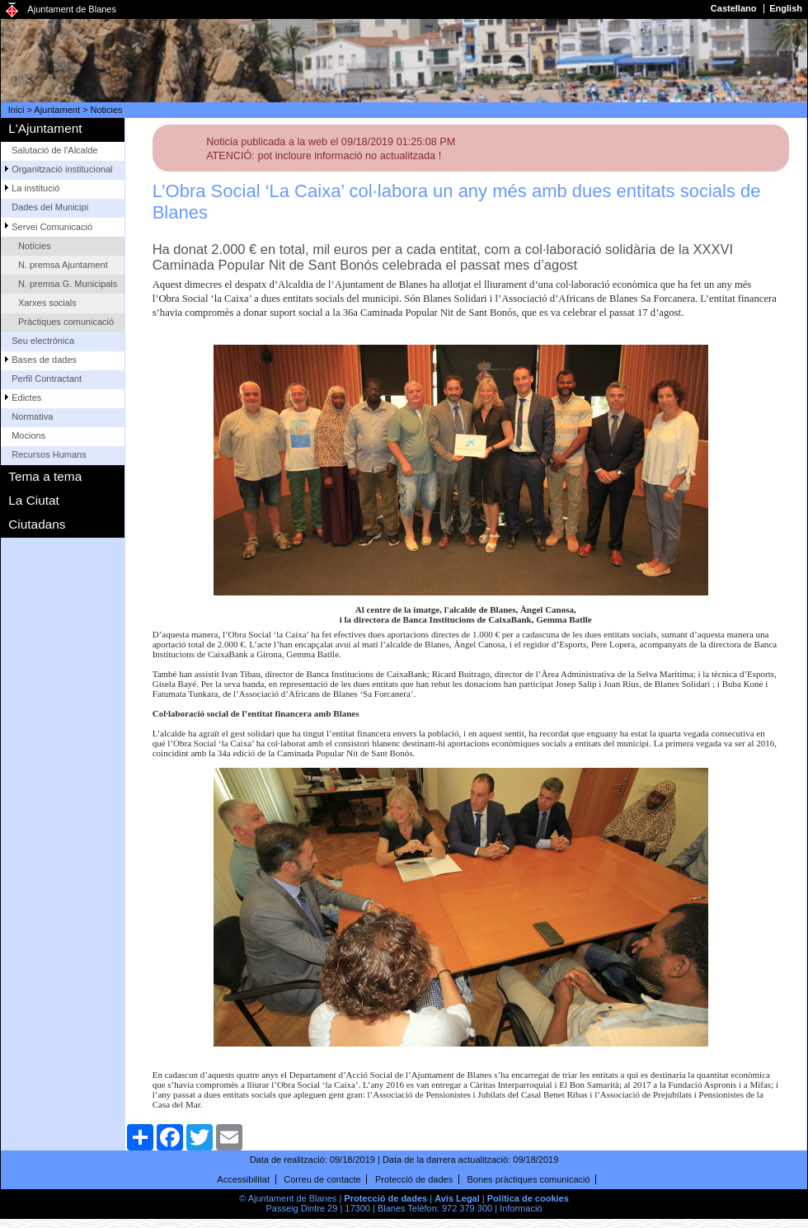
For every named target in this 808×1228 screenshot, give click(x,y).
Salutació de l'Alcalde (54, 150)
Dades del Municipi (50, 207)
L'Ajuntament (45, 128)
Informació (521, 1208)
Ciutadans (36, 524)
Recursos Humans (49, 454)
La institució (35, 188)
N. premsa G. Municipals (67, 284)
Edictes (26, 397)
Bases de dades (44, 360)
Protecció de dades (414, 1179)
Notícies (34, 246)
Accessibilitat (243, 1179)
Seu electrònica (43, 341)
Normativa (32, 416)
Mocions (28, 435)
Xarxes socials (47, 303)
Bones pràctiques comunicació (528, 1179)
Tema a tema (45, 476)
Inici (16, 110)
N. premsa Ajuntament (63, 265)
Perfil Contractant (47, 378)
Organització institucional (62, 169)
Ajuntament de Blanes (71, 9)
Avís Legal (457, 1198)
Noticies (107, 110)
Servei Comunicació (52, 227)
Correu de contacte (322, 1179)
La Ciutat (33, 500)
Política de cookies (528, 1198)
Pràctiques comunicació (66, 322)
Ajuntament (57, 110)
